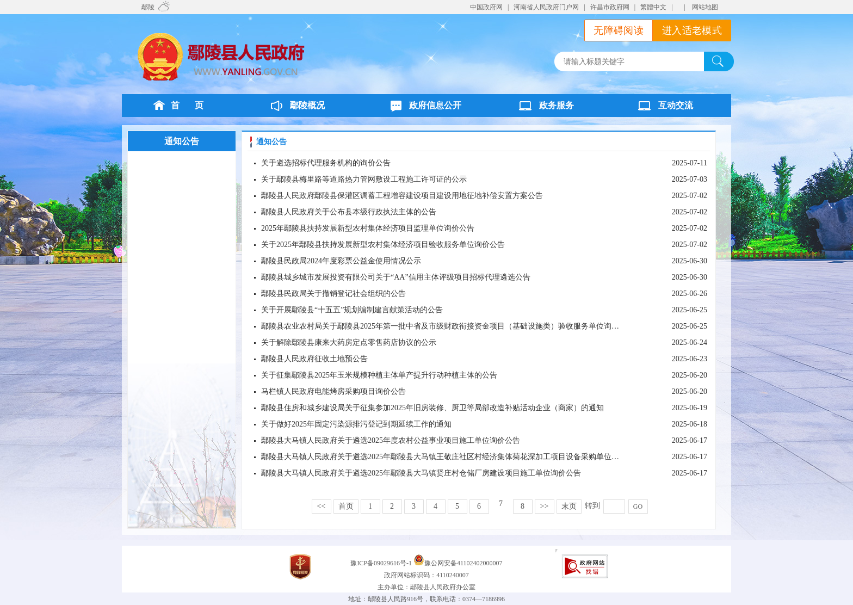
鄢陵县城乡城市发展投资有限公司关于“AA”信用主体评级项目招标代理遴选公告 (395, 277)
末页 (569, 506)
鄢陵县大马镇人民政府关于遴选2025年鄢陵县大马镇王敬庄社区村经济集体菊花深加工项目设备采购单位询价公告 (451, 457)
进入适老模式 (692, 30)
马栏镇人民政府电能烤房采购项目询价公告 (333, 391)
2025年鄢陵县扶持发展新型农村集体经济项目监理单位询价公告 (367, 228)
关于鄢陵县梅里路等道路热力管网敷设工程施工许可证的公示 (364, 179)
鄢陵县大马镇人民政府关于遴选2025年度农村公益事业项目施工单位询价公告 (390, 440)
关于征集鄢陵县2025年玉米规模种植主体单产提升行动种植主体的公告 (379, 375)
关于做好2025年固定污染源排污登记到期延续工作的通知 (356, 424)
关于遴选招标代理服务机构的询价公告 (326, 163)
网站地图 (705, 7)
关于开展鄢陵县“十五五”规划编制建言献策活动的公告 (352, 310)
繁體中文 (653, 7)
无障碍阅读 (619, 30)
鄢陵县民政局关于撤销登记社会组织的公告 (333, 293)
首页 (346, 506)
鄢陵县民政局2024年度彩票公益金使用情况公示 (341, 261)
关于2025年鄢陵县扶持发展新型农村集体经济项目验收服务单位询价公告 (383, 244)
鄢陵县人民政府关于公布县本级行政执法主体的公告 (348, 212)
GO (637, 506)
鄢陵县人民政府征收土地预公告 (314, 359)
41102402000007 (480, 563)
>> (544, 506)
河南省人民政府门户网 (546, 7)
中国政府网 (486, 7)
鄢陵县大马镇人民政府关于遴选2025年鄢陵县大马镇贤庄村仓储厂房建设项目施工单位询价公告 (421, 473)
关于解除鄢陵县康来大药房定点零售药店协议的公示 (348, 342)
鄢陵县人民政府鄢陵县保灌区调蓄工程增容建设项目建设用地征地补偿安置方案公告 (402, 196)
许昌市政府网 (609, 7)
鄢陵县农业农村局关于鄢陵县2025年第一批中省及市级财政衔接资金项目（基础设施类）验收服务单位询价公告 (447, 326)
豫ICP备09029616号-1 (381, 563)
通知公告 (181, 141)
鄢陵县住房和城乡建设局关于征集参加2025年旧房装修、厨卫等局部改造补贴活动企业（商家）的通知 (432, 408)
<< (321, 506)
